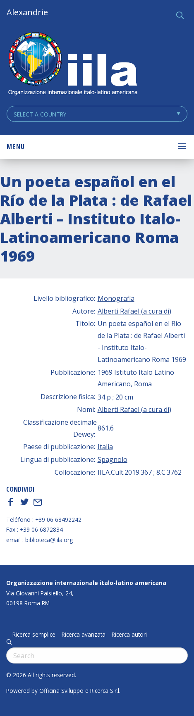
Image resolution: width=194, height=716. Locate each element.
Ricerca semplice (33, 635)
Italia (105, 446)
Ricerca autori (129, 635)
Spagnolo (112, 459)
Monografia (116, 298)
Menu (16, 146)
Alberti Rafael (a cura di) (134, 311)
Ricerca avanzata (83, 635)
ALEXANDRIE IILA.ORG (72, 65)
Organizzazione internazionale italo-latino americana (86, 583)
